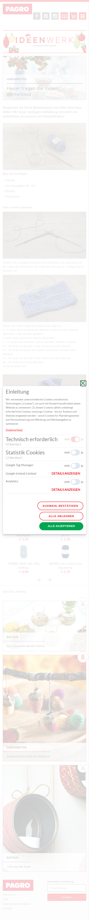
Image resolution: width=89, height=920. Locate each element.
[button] (67, 473)
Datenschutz (14, 430)
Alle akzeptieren (61, 526)
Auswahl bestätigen (60, 505)
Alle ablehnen (61, 516)
